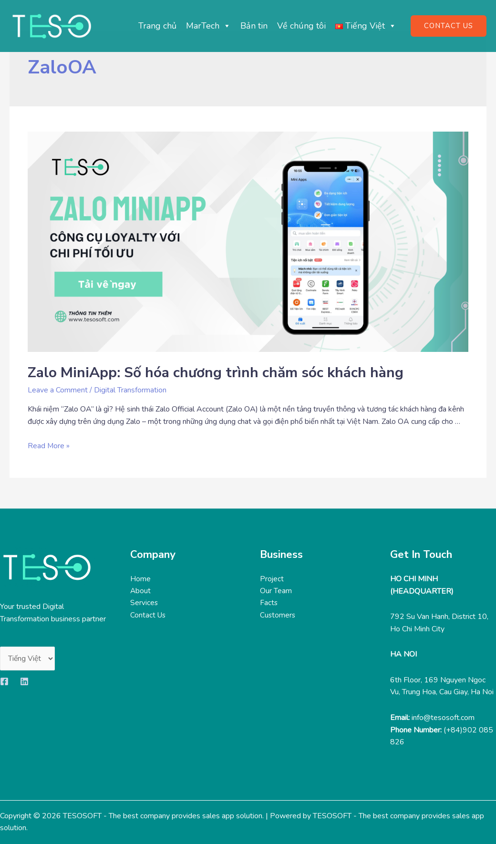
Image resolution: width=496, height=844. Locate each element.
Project (272, 579)
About (140, 591)
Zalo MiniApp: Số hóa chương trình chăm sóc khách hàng (215, 372)
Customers (278, 615)
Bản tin (254, 25)
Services (144, 603)
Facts (269, 603)
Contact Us (148, 615)
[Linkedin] (24, 681)
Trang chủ (157, 25)
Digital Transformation (130, 390)
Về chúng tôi (301, 25)
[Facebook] (4, 681)
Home (140, 579)
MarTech (208, 25)
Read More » (49, 446)
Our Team (276, 591)
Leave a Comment (58, 390)
